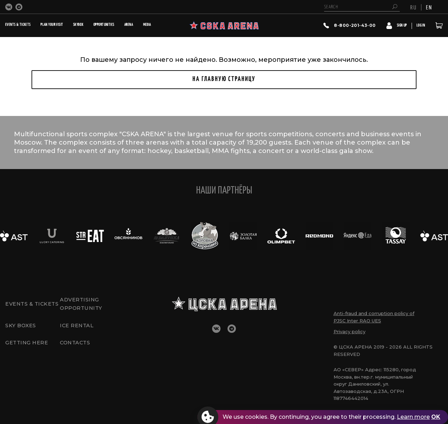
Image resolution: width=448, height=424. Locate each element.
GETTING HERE (27, 345)
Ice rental (77, 326)
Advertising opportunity (82, 303)
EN (429, 7)
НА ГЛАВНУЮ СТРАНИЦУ (223, 79)
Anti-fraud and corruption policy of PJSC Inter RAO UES (374, 316)
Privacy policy (349, 331)
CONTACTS (76, 345)
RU (413, 7)
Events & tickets (19, 303)
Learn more (413, 417)
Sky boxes (21, 326)
